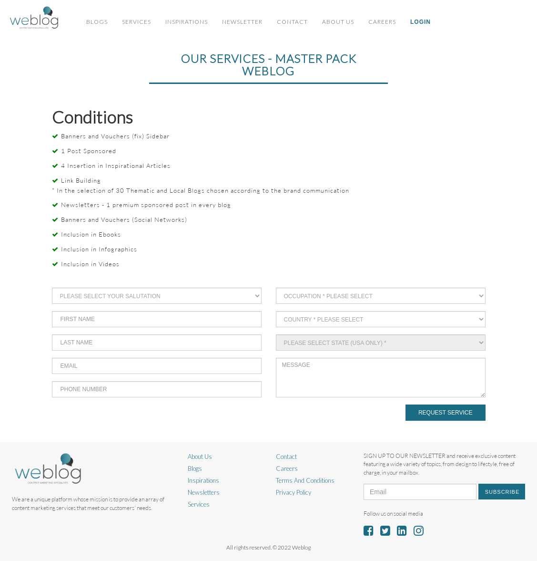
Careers (382, 21)
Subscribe (502, 492)
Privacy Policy (293, 492)
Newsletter (242, 21)
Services (136, 21)
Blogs (97, 21)
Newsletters (204, 492)
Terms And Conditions (305, 480)
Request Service (445, 412)
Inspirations (186, 21)
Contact (292, 21)
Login (420, 22)
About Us (338, 21)
